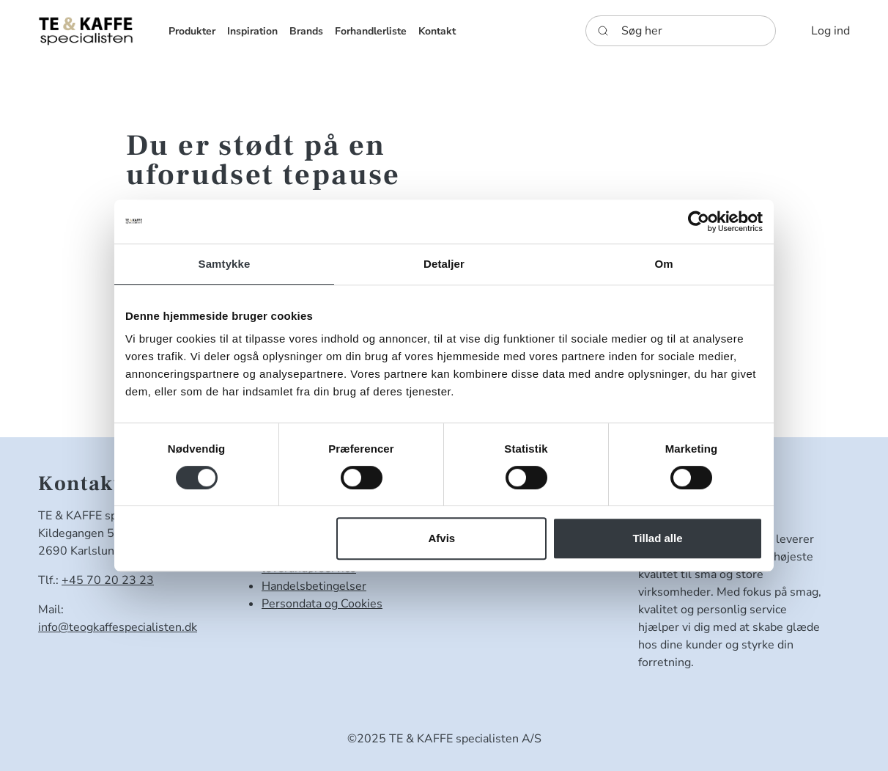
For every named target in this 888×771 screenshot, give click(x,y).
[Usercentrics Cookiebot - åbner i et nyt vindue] (698, 222)
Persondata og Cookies (322, 604)
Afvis (442, 538)
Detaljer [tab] (444, 263)
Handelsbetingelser (314, 586)
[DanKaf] (85, 30)
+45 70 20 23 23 (108, 580)
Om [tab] (663, 263)
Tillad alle (657, 538)
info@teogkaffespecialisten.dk (117, 627)
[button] (192, 31)
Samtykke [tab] (225, 263)
